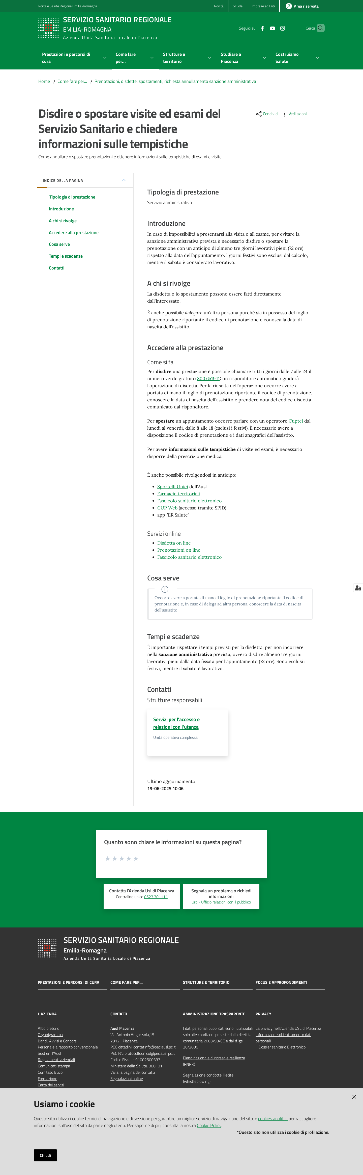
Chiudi (45, 1155)
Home (44, 81)
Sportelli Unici (172, 486)
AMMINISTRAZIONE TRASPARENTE (214, 1014)
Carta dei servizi (51, 1085)
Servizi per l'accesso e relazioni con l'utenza (176, 722)
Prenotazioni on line (178, 550)
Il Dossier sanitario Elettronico (281, 1047)
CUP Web (168, 508)
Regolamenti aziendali (56, 1060)
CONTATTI (118, 1014)
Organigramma (50, 1035)
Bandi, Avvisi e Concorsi (57, 1041)
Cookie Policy (209, 1125)
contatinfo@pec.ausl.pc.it (154, 1047)
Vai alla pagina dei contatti (132, 1072)
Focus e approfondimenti (281, 983)
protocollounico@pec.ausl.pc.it (150, 1053)
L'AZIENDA (47, 1014)
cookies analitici (273, 1118)
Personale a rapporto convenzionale (68, 1047)
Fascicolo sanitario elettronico (189, 501)
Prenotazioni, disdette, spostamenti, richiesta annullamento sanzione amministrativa (175, 81)
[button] (319, 28)
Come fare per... (72, 81)
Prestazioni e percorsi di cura (68, 983)
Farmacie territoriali (178, 494)
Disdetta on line (174, 543)
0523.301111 (156, 897)
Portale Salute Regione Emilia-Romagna (67, 6)
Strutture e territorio (206, 983)
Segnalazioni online (126, 1079)
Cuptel (296, 421)
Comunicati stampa (54, 1066)
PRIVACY (263, 1014)
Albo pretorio (48, 1028)
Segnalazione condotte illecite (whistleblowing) (208, 1078)
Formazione (47, 1079)
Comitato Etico (50, 1072)
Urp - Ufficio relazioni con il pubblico (221, 902)
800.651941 (208, 378)
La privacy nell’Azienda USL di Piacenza (288, 1028)
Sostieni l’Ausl (49, 1053)
